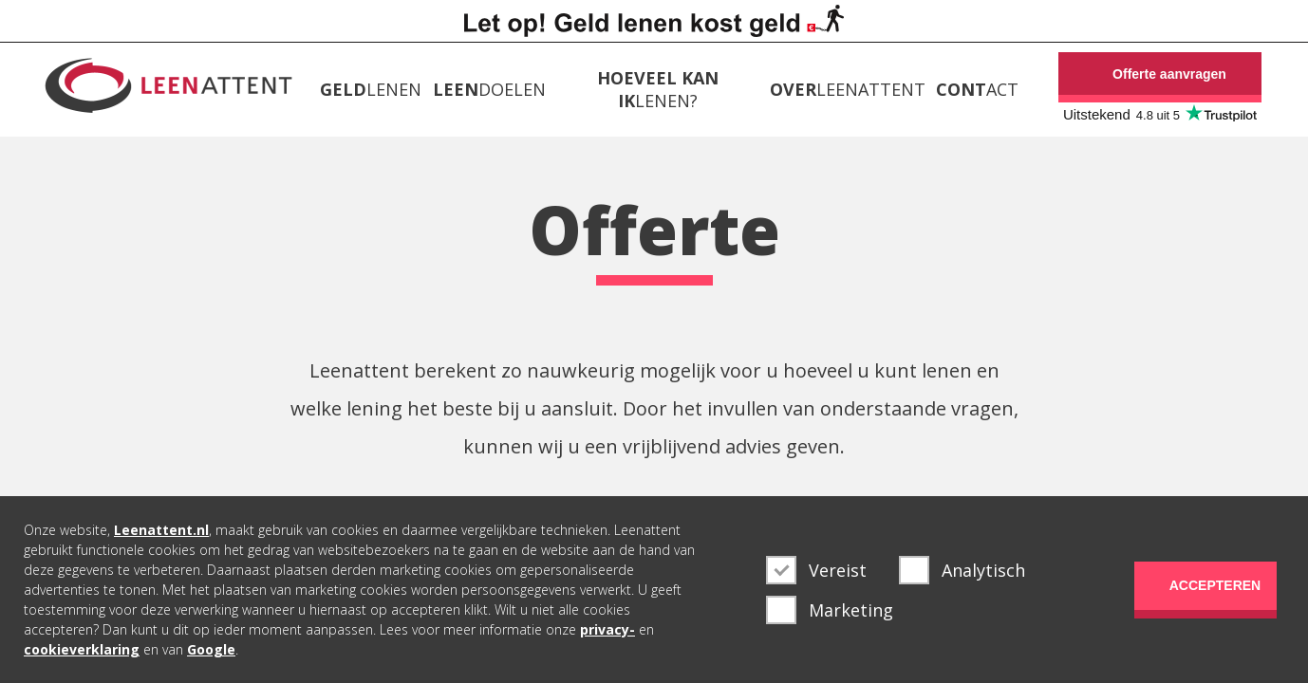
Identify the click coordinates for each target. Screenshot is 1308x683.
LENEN (370, 89)
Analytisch (962, 570)
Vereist (816, 570)
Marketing (829, 610)
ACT (977, 89)
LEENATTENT (847, 89)
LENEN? (658, 89)
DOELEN (489, 89)
